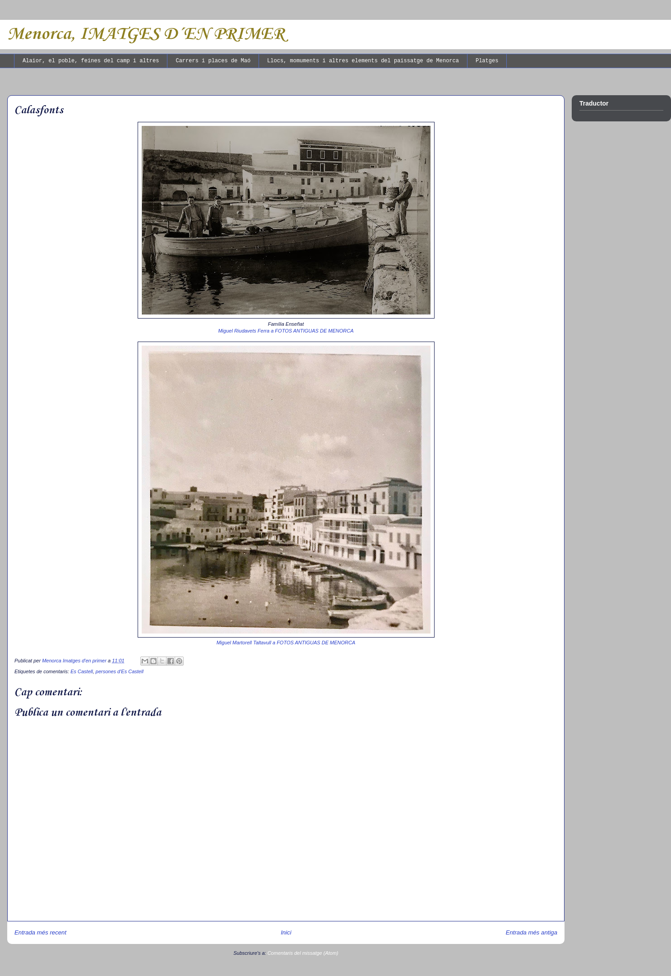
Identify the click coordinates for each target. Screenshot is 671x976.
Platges (487, 61)
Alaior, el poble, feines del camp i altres (91, 61)
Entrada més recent (40, 932)
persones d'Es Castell (119, 671)
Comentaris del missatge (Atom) (303, 953)
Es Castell (81, 671)
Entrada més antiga (531, 932)
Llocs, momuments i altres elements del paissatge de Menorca (363, 61)
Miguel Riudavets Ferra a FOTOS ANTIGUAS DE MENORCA (285, 330)
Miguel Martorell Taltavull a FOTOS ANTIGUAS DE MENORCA (286, 642)
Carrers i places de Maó (213, 61)
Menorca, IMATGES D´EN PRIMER (145, 34)
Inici (286, 932)
